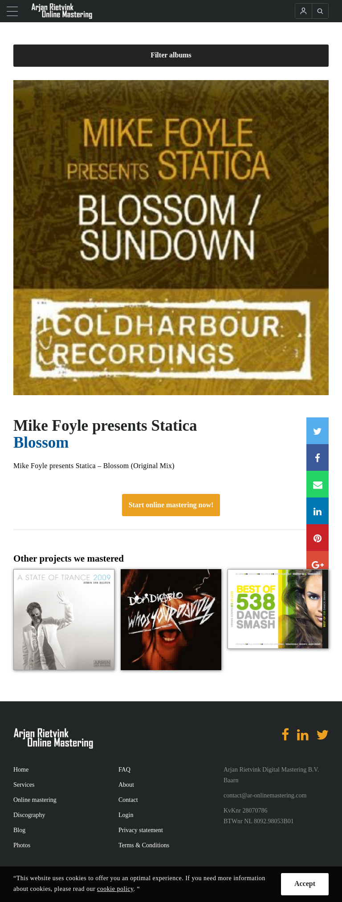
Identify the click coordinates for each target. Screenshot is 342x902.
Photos (21, 845)
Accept (304, 883)
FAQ (124, 769)
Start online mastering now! (171, 505)
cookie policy (115, 889)
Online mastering (35, 800)
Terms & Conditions (143, 845)
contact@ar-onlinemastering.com (265, 795)
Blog (19, 830)
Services (23, 784)
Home (20, 769)
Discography (29, 815)
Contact (128, 800)
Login (125, 815)
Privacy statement (140, 830)
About (126, 784)
